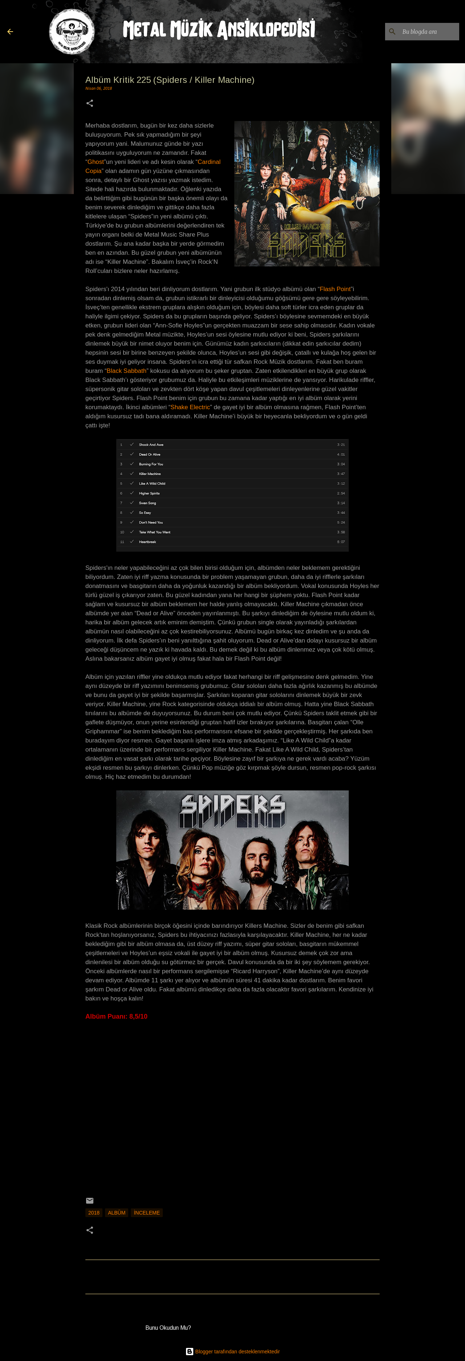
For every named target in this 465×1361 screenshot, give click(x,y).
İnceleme (147, 1213)
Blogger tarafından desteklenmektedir (232, 1351)
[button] (89, 104)
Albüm (116, 1213)
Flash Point (335, 289)
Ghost (96, 161)
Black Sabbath (127, 370)
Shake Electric (190, 407)
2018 (94, 1213)
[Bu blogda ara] (421, 31)
